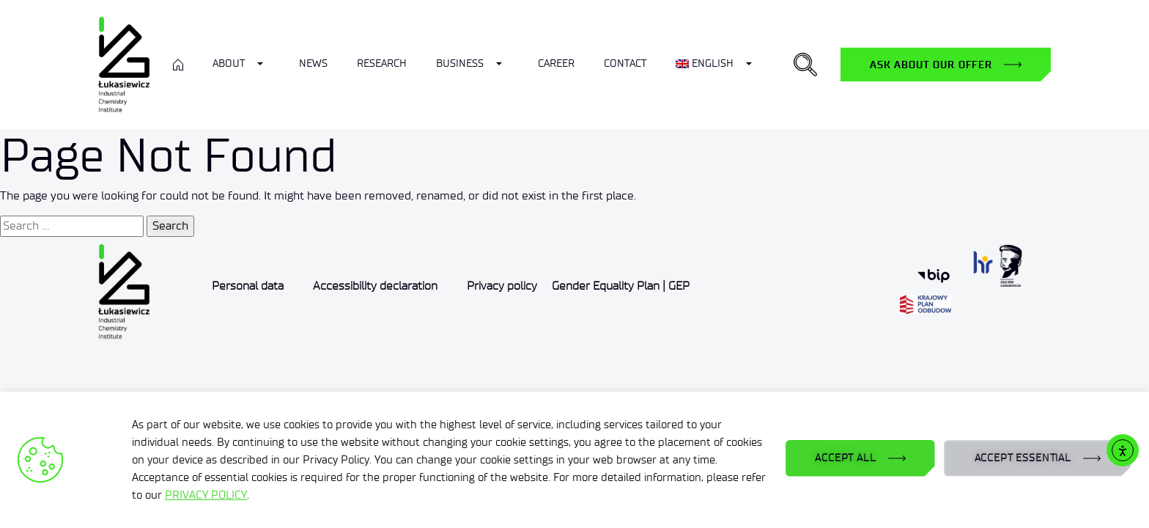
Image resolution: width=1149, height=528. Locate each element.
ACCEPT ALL (845, 458)
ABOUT (229, 63)
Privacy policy (502, 286)
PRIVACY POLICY (206, 495)
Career (556, 63)
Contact (625, 63)
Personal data (248, 286)
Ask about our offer (931, 64)
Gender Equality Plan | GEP (621, 286)
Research (382, 63)
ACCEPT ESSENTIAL (1023, 458)
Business (460, 63)
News (313, 63)
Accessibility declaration (375, 286)
